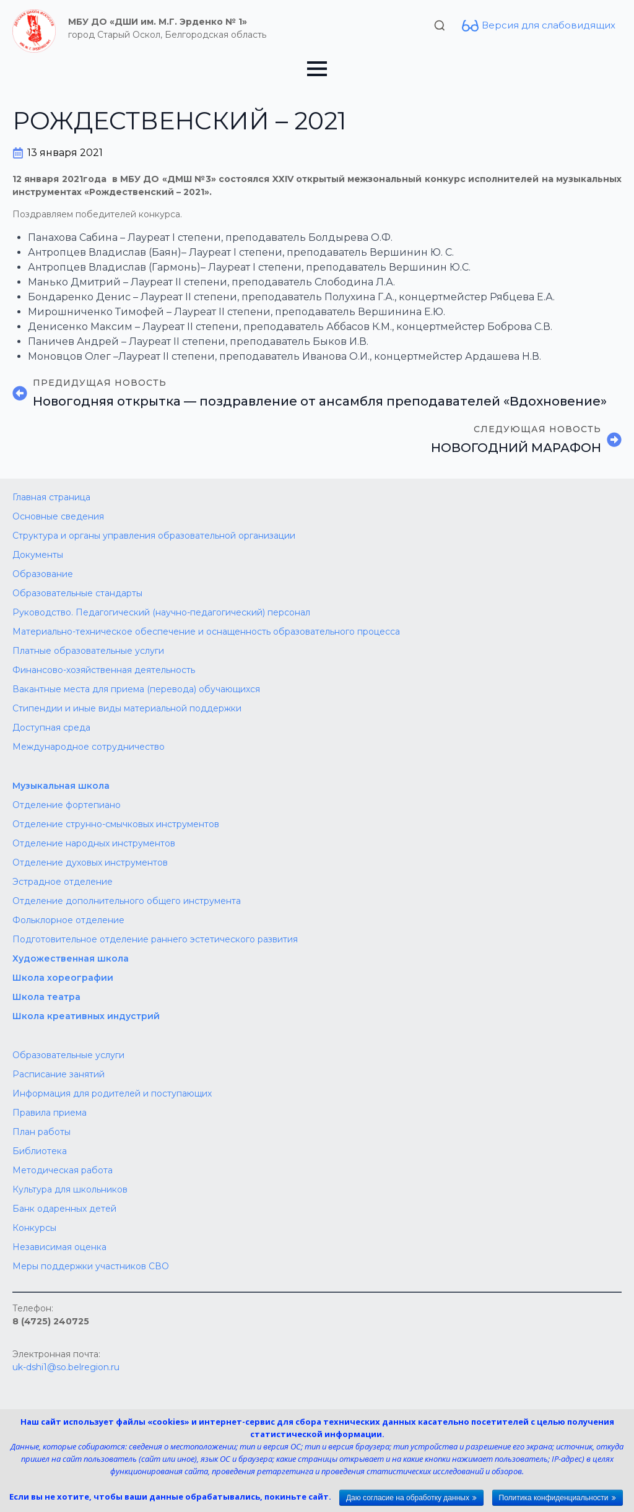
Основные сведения (58, 516)
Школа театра (46, 996)
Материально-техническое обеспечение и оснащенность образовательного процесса (206, 631)
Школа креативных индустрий (86, 1016)
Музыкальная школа (61, 785)
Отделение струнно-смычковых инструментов (115, 824)
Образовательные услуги (68, 1055)
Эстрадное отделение (62, 881)
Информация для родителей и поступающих (112, 1093)
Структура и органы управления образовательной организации (153, 535)
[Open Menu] (317, 69)
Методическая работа (62, 1170)
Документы (37, 554)
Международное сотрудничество (88, 746)
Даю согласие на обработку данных (407, 1497)
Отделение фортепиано (66, 804)
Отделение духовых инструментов (90, 862)
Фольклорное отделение (68, 920)
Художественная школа (70, 958)
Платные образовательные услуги (88, 650)
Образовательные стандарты (77, 593)
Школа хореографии (62, 977)
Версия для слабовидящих (548, 25)
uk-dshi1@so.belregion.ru (65, 1367)
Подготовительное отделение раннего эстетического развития (155, 939)
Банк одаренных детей (64, 1208)
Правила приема (49, 1112)
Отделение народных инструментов (93, 843)
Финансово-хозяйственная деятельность (103, 670)
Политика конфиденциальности (554, 1497)
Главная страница (51, 497)
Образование (42, 574)
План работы (41, 1131)
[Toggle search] (439, 25)
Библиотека (39, 1151)
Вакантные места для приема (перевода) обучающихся (136, 689)
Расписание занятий (58, 1074)
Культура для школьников (70, 1189)
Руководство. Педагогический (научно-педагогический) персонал (161, 612)
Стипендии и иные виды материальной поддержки (126, 708)
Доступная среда (51, 727)
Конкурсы (34, 1227)
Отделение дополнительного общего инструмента (126, 900)
